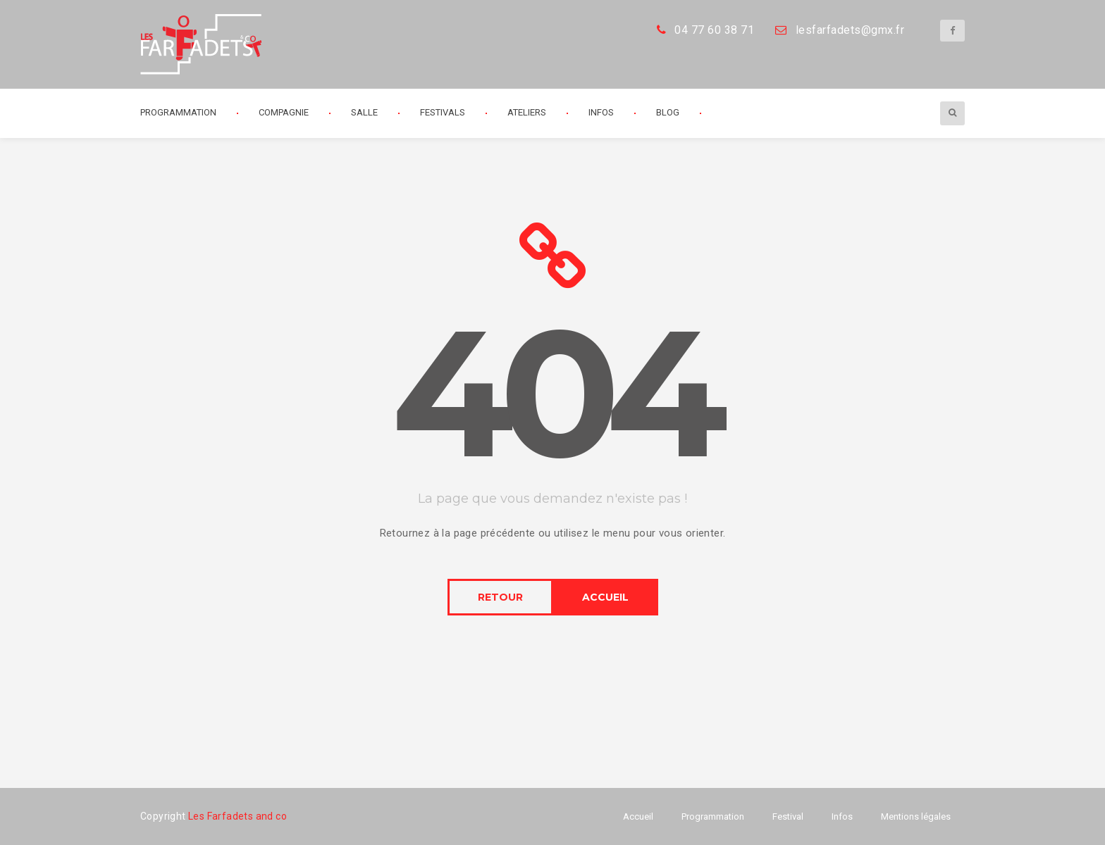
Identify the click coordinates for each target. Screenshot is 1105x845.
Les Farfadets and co (237, 816)
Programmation (178, 112)
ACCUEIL (605, 597)
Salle (364, 112)
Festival (787, 816)
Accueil (638, 816)
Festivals (442, 112)
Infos (601, 112)
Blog (667, 112)
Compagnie (284, 112)
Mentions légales (916, 816)
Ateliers (526, 112)
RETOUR (500, 597)
